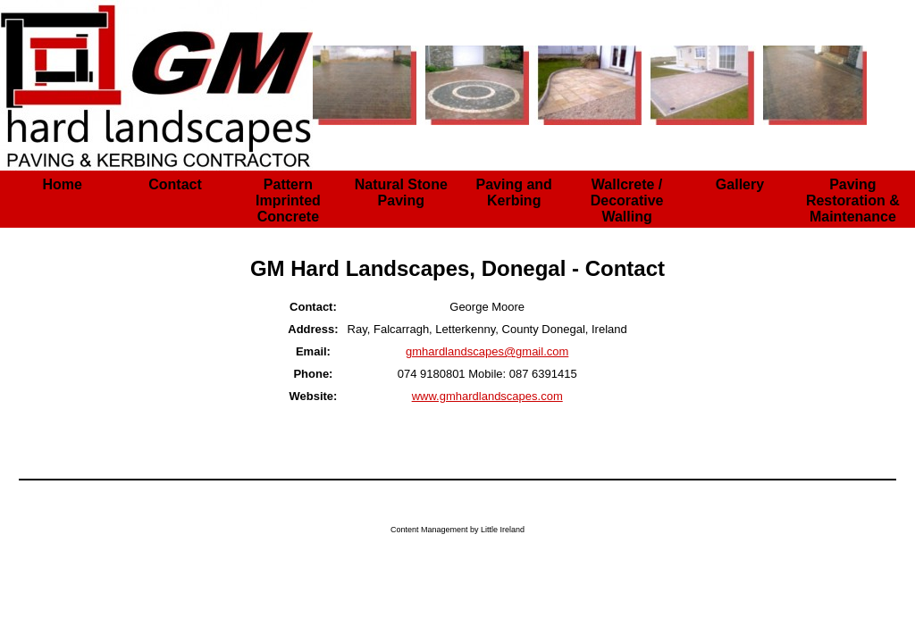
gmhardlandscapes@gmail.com (487, 351)
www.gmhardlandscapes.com (487, 396)
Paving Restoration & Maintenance (853, 200)
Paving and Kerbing (514, 192)
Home (61, 184)
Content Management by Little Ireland (457, 529)
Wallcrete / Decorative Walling (627, 200)
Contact (175, 184)
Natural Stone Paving (401, 192)
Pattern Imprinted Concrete (288, 200)
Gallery (740, 184)
